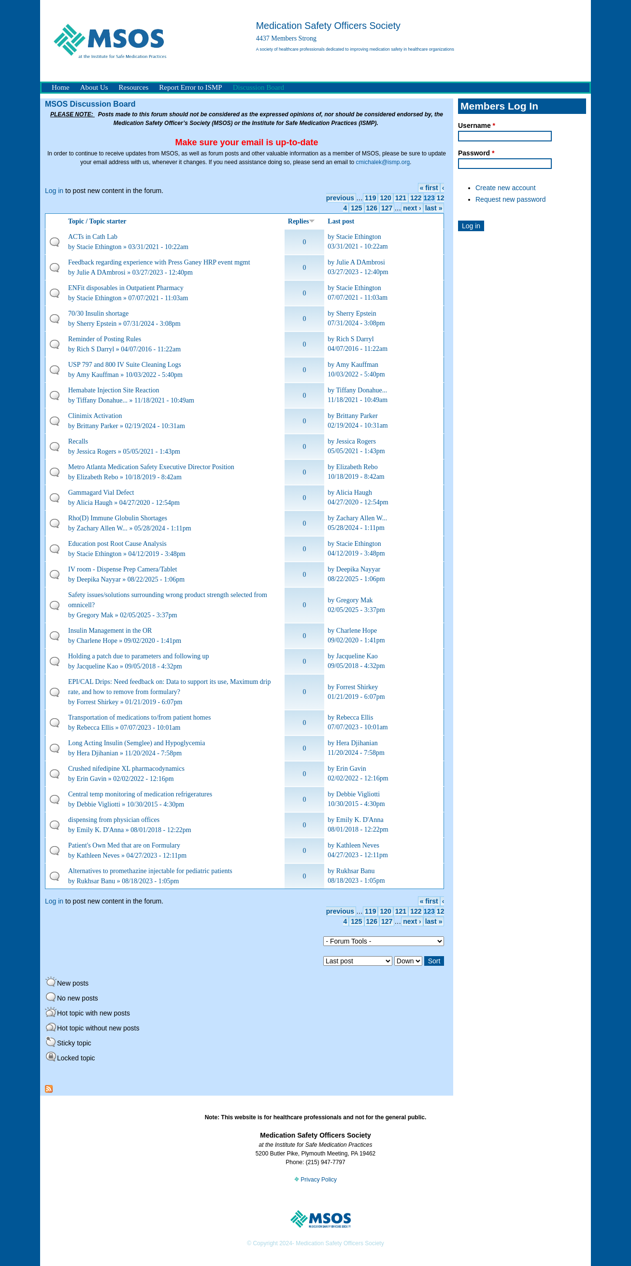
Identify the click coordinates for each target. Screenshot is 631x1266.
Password (476, 153)
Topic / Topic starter (97, 221)
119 (370, 198)
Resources (134, 87)
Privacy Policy (315, 1179)
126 (371, 208)
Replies (302, 221)
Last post (341, 221)
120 (385, 198)
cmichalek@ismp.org (383, 162)
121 (400, 198)
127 (386, 208)
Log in (54, 191)
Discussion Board (258, 87)
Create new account (505, 188)
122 (415, 198)
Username (476, 125)
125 (356, 208)
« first (429, 188)
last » (434, 208)
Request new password (510, 199)
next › (412, 208)
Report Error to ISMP (190, 87)
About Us (94, 87)
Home (61, 87)
